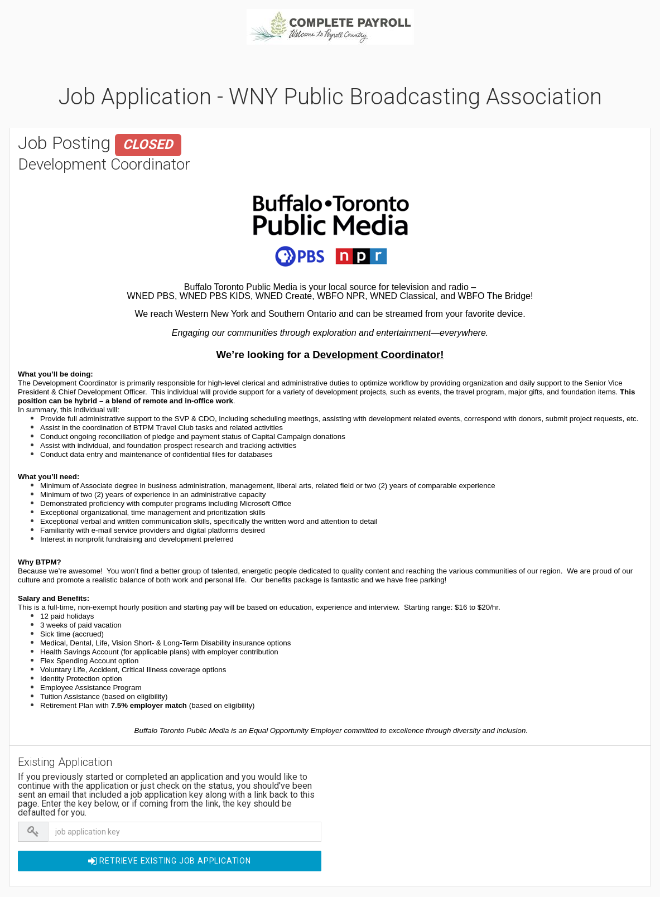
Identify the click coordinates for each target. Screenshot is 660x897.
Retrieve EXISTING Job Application (169, 860)
